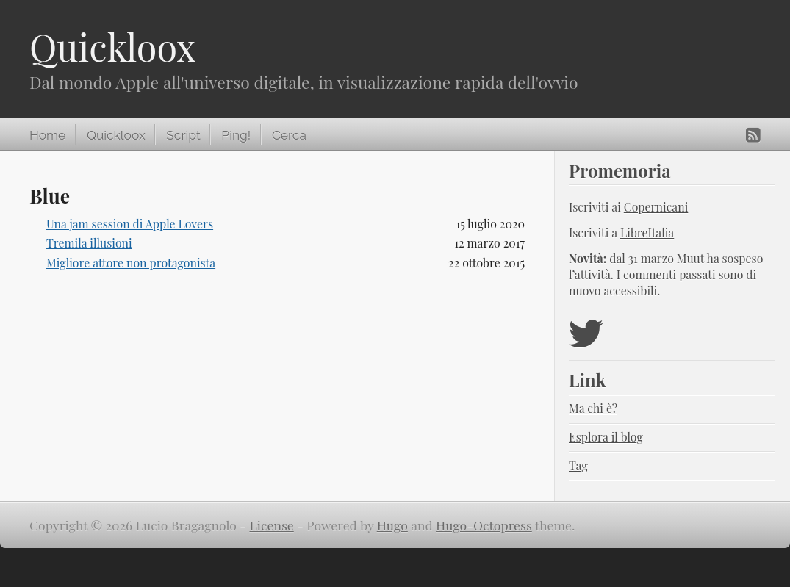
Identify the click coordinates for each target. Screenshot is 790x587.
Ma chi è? (593, 408)
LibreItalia (647, 232)
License (272, 524)
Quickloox (112, 46)
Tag (578, 465)
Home (47, 135)
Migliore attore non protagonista (130, 262)
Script (183, 135)
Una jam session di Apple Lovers (129, 223)
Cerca (289, 135)
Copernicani (656, 207)
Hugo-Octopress (484, 524)
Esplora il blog (606, 436)
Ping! (236, 135)
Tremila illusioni (89, 243)
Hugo (392, 524)
